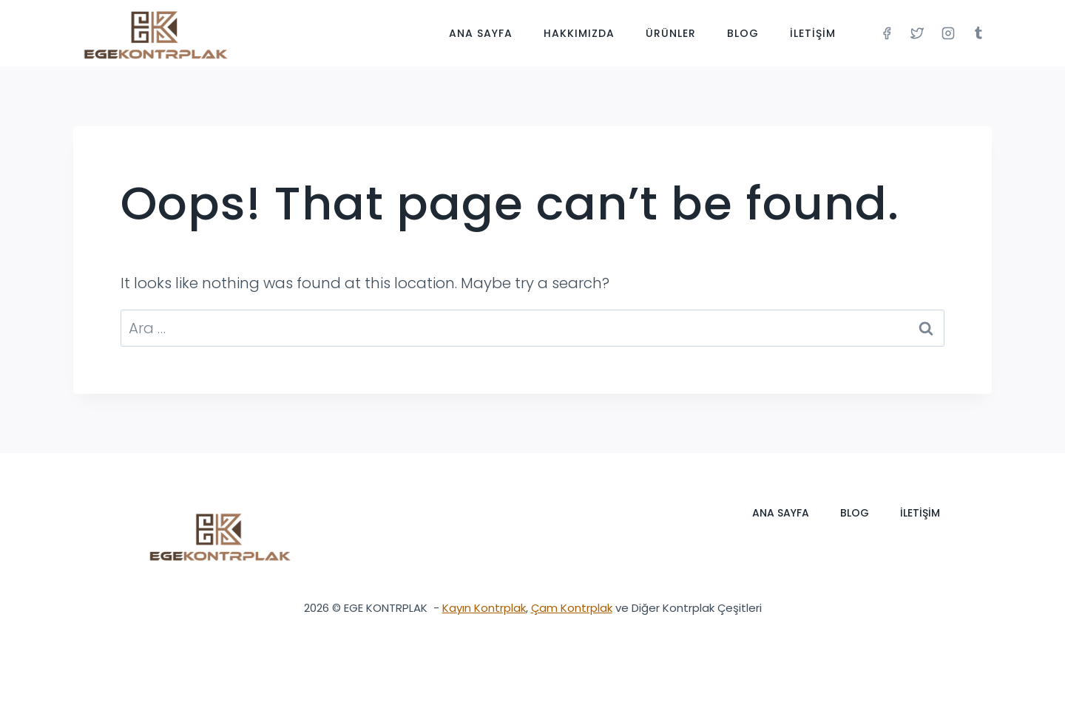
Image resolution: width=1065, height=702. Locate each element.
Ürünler (671, 33)
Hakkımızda (579, 33)
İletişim (813, 33)
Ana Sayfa (481, 33)
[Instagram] (948, 33)
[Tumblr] (978, 33)
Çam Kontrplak (571, 608)
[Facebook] (886, 33)
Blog (743, 33)
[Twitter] (917, 33)
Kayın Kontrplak (484, 608)
